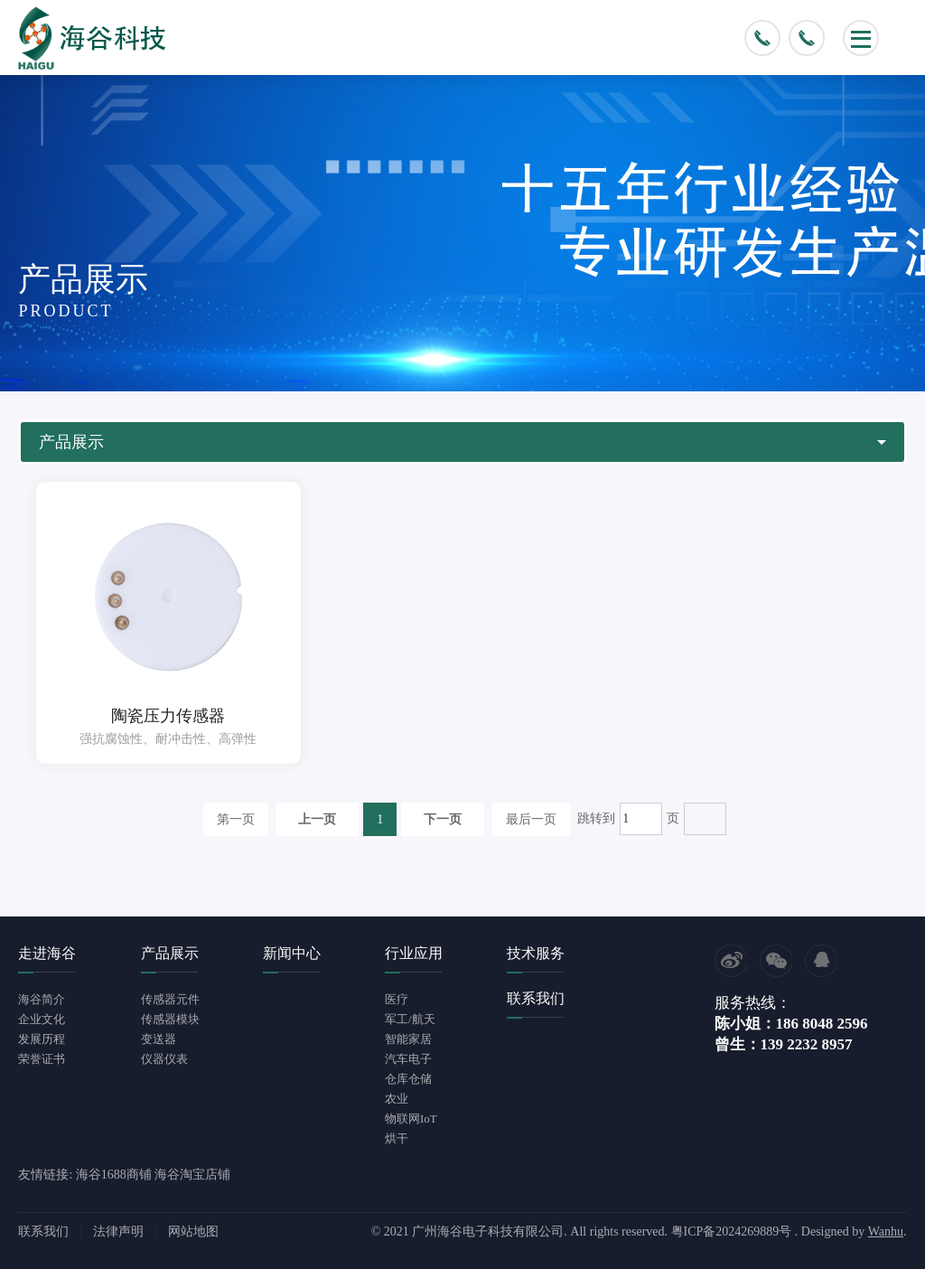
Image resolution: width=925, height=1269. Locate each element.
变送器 (158, 1039)
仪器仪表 (164, 1059)
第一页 (236, 819)
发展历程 (41, 1039)
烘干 (396, 1138)
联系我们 (43, 1231)
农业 (396, 1098)
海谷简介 (41, 999)
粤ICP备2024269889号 (731, 1231)
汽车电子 (408, 1059)
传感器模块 (170, 1019)
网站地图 (193, 1231)
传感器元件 (170, 999)
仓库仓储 (408, 1079)
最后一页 (531, 819)
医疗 (396, 999)
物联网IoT (411, 1118)
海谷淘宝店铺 (192, 1174)
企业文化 (41, 1019)
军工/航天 (410, 1019)
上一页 (317, 819)
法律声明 (118, 1231)
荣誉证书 (41, 1059)
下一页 (443, 819)
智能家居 (408, 1039)
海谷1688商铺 (114, 1174)
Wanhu (885, 1231)
